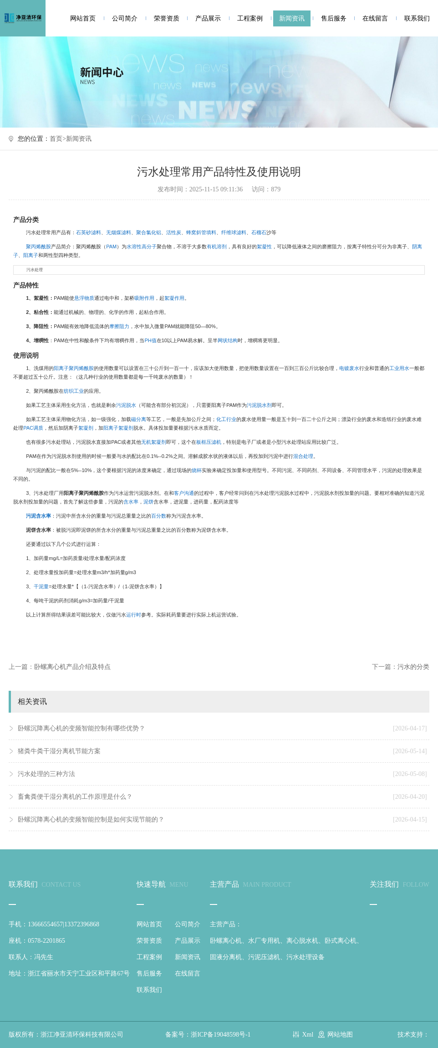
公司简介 (125, 18)
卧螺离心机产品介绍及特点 (72, 666)
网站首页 (83, 18)
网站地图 (340, 1034)
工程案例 (250, 18)
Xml (307, 1034)
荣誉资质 (166, 18)
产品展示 (208, 18)
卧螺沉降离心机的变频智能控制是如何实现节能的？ (222, 819)
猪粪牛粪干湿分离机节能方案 (222, 751)
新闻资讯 (292, 18)
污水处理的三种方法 (222, 774)
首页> (58, 138)
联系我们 (417, 18)
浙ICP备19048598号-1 (220, 1034)
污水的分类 (413, 666)
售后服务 (333, 18)
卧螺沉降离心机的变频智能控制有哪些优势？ (222, 728)
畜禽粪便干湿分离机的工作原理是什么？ (222, 797)
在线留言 (375, 18)
